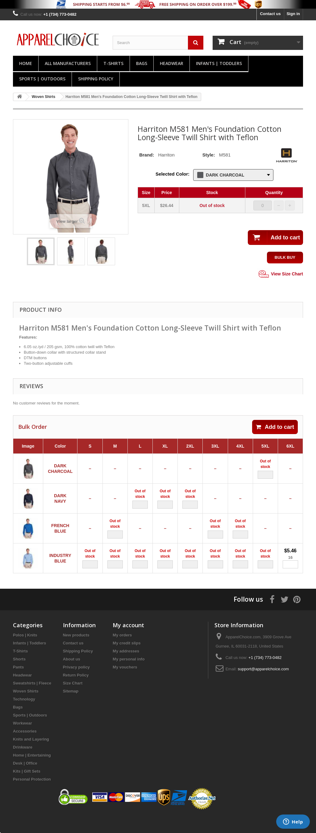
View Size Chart (280, 274)
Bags (141, 63)
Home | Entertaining (32, 772)
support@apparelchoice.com (263, 686)
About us (71, 676)
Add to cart (275, 427)
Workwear (22, 740)
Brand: (146, 154)
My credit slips (126, 660)
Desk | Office (25, 780)
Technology (24, 716)
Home (25, 63)
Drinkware (22, 764)
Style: (208, 154)
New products (76, 652)
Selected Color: (172, 174)
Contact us (270, 13)
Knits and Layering (31, 756)
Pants (18, 684)
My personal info (128, 676)
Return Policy (76, 692)
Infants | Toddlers (219, 63)
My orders (122, 652)
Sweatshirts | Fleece (32, 700)
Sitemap (71, 708)
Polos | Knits (25, 652)
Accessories (25, 748)
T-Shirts (113, 63)
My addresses (126, 668)
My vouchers (125, 684)
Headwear (171, 63)
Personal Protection (32, 796)
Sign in (293, 13)
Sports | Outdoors (42, 79)
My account (128, 642)
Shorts (19, 676)
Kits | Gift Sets (26, 788)
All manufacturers (68, 63)
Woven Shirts (26, 708)
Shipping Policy (95, 79)
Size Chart (73, 700)
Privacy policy (76, 684)
